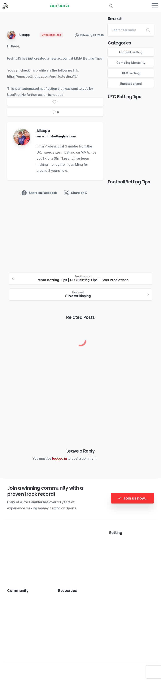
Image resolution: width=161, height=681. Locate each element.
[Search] (125, 29)
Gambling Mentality (130, 62)
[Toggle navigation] (155, 5)
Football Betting (130, 52)
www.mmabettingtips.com (56, 136)
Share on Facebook (39, 192)
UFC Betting (130, 73)
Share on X (75, 192)
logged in (59, 458)
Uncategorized (131, 83)
